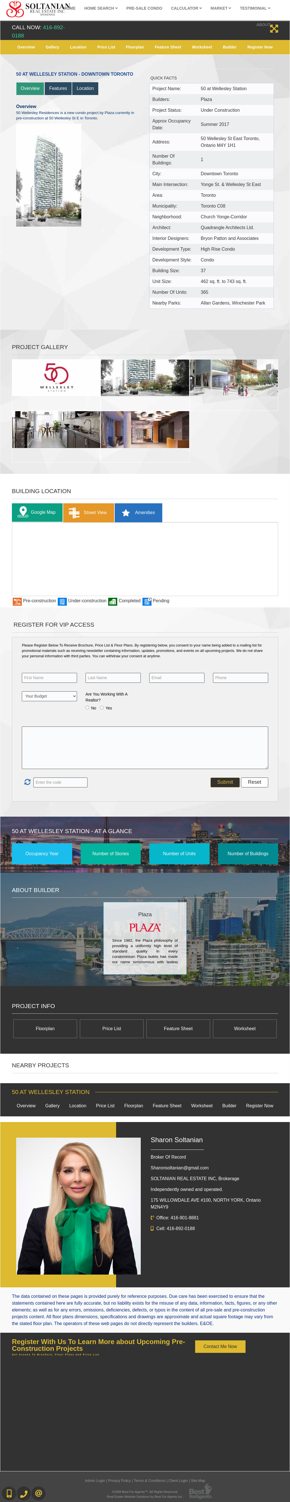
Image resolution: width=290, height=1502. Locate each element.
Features (58, 88)
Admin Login (95, 1480)
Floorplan (135, 47)
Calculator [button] (186, 8)
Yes (109, 708)
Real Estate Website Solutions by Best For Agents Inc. (145, 1496)
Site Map (198, 1480)
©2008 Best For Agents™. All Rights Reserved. (145, 1491)
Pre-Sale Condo (144, 8)
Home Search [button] (101, 8)
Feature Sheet (168, 47)
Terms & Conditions (149, 1480)
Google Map (35, 512)
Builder (229, 47)
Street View (86, 513)
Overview (26, 47)
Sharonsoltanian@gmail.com (180, 1167)
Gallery (52, 47)
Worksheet (202, 47)
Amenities (136, 513)
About (263, 24)
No (93, 708)
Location (78, 47)
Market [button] (221, 8)
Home (70, 8)
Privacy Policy (119, 1480)
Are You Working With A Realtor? (106, 697)
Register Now (259, 47)
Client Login (178, 1480)
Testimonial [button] (255, 8)
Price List (106, 47)
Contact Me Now (220, 1346)
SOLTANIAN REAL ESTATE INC (195, 1178)
